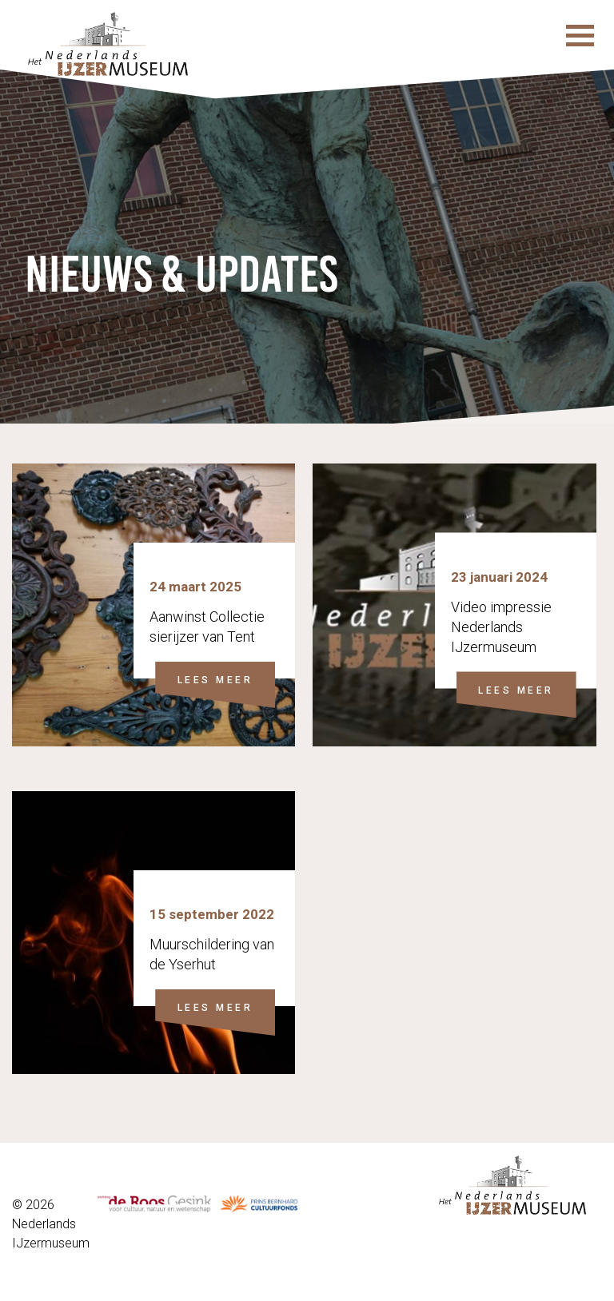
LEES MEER (215, 680)
